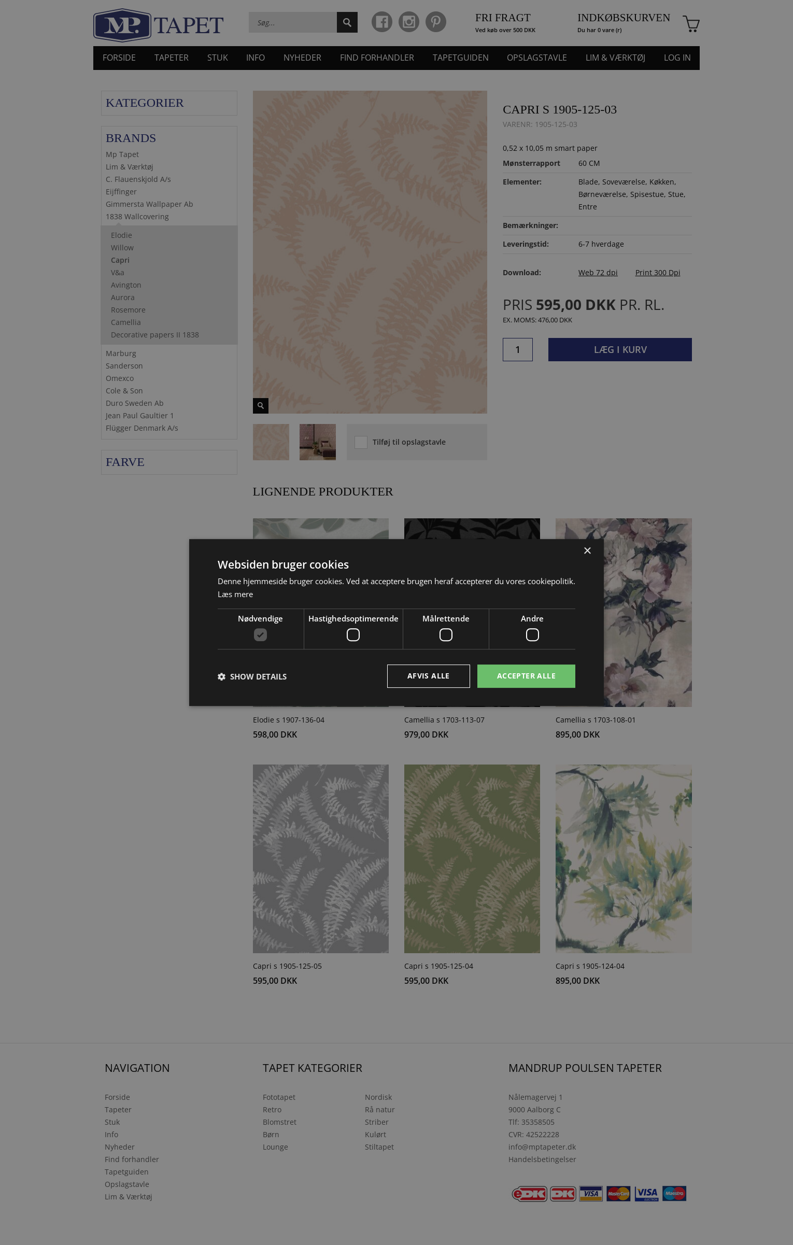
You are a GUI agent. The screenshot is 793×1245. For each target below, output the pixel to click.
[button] (252, 676)
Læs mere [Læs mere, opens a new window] (235, 594)
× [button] (587, 551)
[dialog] (396, 622)
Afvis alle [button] (428, 676)
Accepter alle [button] (526, 676)
